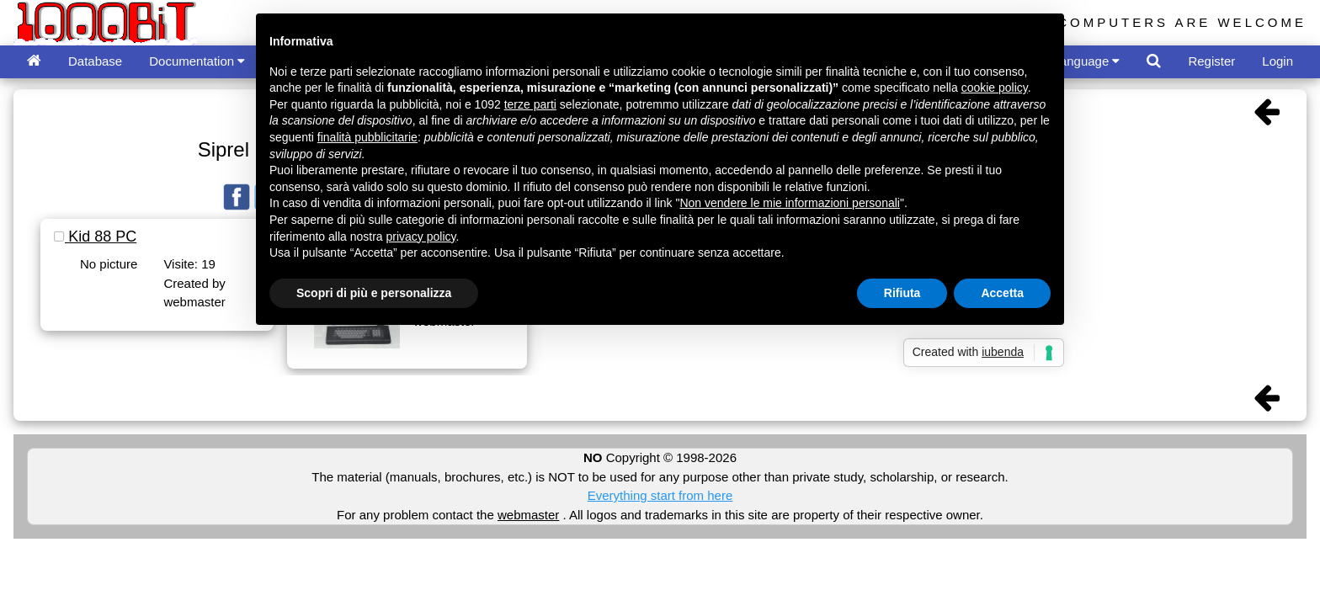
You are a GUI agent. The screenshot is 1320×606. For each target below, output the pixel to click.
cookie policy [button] (994, 87)
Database (95, 61)
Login (1277, 61)
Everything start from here (660, 495)
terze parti (530, 104)
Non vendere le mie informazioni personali (789, 203)
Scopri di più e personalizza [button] (373, 293)
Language (1086, 61)
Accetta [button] (1002, 293)
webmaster (528, 515)
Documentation (197, 61)
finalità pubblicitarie (367, 137)
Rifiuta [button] (902, 293)
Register (1211, 61)
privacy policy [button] (421, 236)
